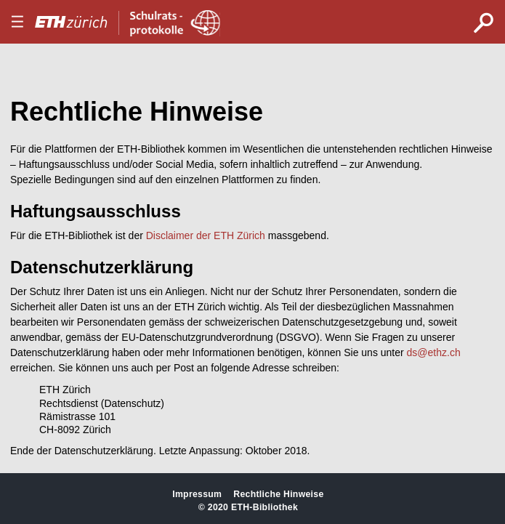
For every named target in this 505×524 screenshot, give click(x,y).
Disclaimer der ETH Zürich (205, 235)
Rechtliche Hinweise (278, 494)
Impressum (197, 494)
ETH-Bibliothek (264, 507)
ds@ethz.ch (434, 352)
